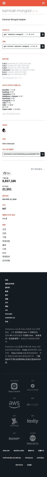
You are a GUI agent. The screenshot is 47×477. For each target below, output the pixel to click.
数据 (6, 291)
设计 (34, 381)
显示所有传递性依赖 (10, 114)
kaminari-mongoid (16, 10)
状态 (6, 280)
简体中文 (31, 451)
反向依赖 (6, 260)
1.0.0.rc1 (6, 70)
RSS (4, 253)
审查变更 (6, 241)
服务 (34, 416)
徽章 (4, 245)
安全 (6, 322)
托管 (16, 398)
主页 (4, 229)
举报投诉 (6, 256)
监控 (16, 416)
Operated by (15, 381)
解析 (34, 398)
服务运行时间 (9, 284)
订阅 (4, 249)
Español (40, 458)
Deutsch (19, 465)
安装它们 (34, 332)
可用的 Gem (28, 335)
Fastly (24, 350)
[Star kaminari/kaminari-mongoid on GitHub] (6, 173)
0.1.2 (4, 72)
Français (29, 458)
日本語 (29, 465)
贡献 (6, 299)
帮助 (6, 306)
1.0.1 (4, 66)
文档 (4, 233)
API (6, 310)
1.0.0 (4, 68)
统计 (6, 295)
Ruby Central (16, 353)
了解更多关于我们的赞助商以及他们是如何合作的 (23, 359)
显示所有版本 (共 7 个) (11, 78)
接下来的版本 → (38, 169)
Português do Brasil (12, 458)
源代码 (7, 287)
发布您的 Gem (21, 332)
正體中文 (41, 451)
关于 (6, 303)
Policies (8, 314)
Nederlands (19, 451)
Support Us (10, 318)
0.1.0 (4, 74)
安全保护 (34, 433)
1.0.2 (4, 63)
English (6, 451)
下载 (4, 237)
